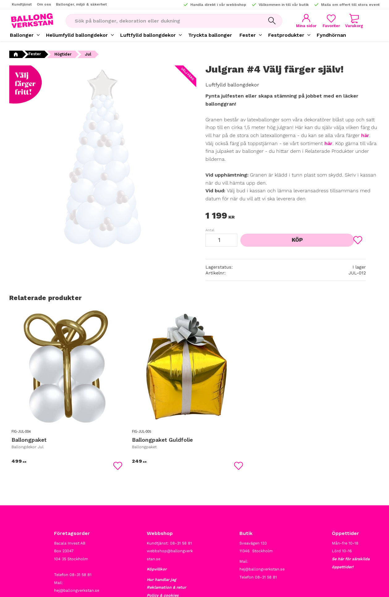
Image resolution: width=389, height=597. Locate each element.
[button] (328, 21)
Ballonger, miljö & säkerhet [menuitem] (81, 4)
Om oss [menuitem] (44, 4)
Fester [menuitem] (247, 35)
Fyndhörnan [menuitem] (331, 35)
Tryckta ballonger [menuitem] (210, 35)
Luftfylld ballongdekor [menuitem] (148, 35)
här (365, 135)
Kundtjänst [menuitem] (22, 4)
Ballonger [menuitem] (22, 35)
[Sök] (267, 20)
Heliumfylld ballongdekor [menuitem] (77, 35)
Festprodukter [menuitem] (286, 35)
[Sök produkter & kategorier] (161, 20)
